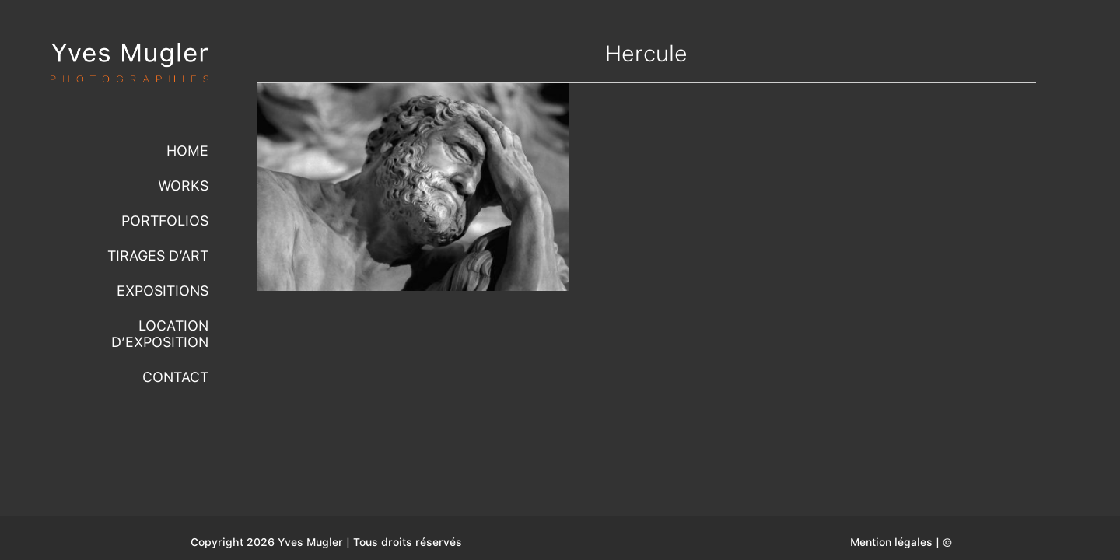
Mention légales (891, 542)
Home (187, 150)
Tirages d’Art (157, 255)
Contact (175, 377)
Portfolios (164, 220)
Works (183, 185)
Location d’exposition (159, 333)
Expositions (162, 290)
